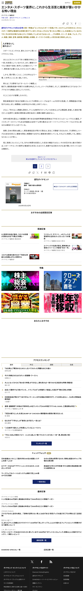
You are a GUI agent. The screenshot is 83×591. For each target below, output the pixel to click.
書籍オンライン (37, 583)
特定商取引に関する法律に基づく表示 (15, 587)
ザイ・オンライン (37, 587)
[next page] (48, 166)
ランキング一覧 (41, 443)
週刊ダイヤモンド (38, 576)
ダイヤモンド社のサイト (40, 568)
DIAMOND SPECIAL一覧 (10, 550)
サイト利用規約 (8, 583)
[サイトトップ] (8, 2)
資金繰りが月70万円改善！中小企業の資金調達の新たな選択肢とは (63, 467)
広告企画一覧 (49, 550)
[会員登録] (77, 3)
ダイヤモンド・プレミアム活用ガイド (14, 579)
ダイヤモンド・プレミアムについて (14, 576)
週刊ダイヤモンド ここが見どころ (20, 18)
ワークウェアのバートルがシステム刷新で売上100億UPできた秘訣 (20, 474)
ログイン (67, 2)
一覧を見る (42, 482)
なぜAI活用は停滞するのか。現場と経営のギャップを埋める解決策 (63, 460)
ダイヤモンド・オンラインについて (15, 568)
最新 (11, 365)
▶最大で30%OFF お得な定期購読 (65, 186)
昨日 (31, 365)
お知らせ (66, 583)
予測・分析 (4, 18)
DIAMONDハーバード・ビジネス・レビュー (45, 579)
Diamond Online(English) (41, 572)
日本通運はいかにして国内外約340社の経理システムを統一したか (20, 460)
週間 (51, 365)
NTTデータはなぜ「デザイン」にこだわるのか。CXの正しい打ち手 (20, 467)
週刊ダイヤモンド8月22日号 (12, 28)
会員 (71, 365)
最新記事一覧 (41, 540)
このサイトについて (9, 572)
